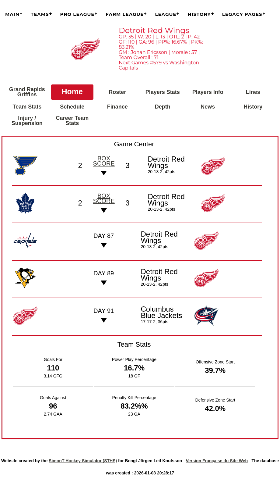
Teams (40, 14)
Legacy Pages (242, 14)
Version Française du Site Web (217, 460)
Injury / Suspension (27, 120)
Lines (253, 92)
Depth (162, 107)
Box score (104, 161)
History (199, 14)
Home (72, 91)
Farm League (125, 14)
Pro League (77, 14)
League (165, 14)
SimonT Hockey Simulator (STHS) (83, 460)
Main (12, 14)
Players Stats (162, 92)
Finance (117, 107)
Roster (117, 92)
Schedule (72, 107)
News (208, 107)
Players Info (207, 92)
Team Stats (26, 107)
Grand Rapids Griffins (27, 92)
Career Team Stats (72, 120)
